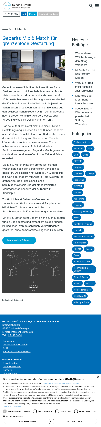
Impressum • (67, 383)
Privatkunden (10, 363)
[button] (97, 5)
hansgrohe (79, 199)
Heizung (78, 205)
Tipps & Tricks (81, 277)
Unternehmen (10, 373)
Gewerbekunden (12, 366)
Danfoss (78, 173)
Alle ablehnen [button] (75, 421)
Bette (85, 155)
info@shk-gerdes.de (22, 331)
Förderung (79, 180)
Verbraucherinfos (82, 290)
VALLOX (90, 283)
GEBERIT (78, 186)
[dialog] (50, 400)
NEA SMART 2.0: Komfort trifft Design (85, 73)
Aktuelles (78, 148)
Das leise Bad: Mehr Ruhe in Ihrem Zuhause (84, 99)
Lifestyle (78, 230)
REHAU (77, 249)
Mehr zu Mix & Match (19, 240)
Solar (76, 255)
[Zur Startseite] (17, 5)
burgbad (78, 167)
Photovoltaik (80, 242)
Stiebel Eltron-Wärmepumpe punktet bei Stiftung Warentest (83, 116)
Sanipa (89, 249)
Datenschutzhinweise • (51, 383)
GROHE (77, 192)
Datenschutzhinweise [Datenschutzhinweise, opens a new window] (12, 406)
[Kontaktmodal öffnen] (85, 6)
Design (32, 14)
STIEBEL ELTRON (82, 261)
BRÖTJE (78, 161)
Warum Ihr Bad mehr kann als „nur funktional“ (84, 86)
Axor (90, 148)
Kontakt (76, 383)
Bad (24, 14)
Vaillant (77, 283)
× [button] (98, 377)
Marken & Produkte (48, 14)
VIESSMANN (80, 296)
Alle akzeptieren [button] (27, 421)
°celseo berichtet (82, 142)
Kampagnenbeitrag (83, 211)
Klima (76, 217)
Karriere (7, 370)
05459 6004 (15, 335)
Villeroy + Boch (81, 302)
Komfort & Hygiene (83, 224)
